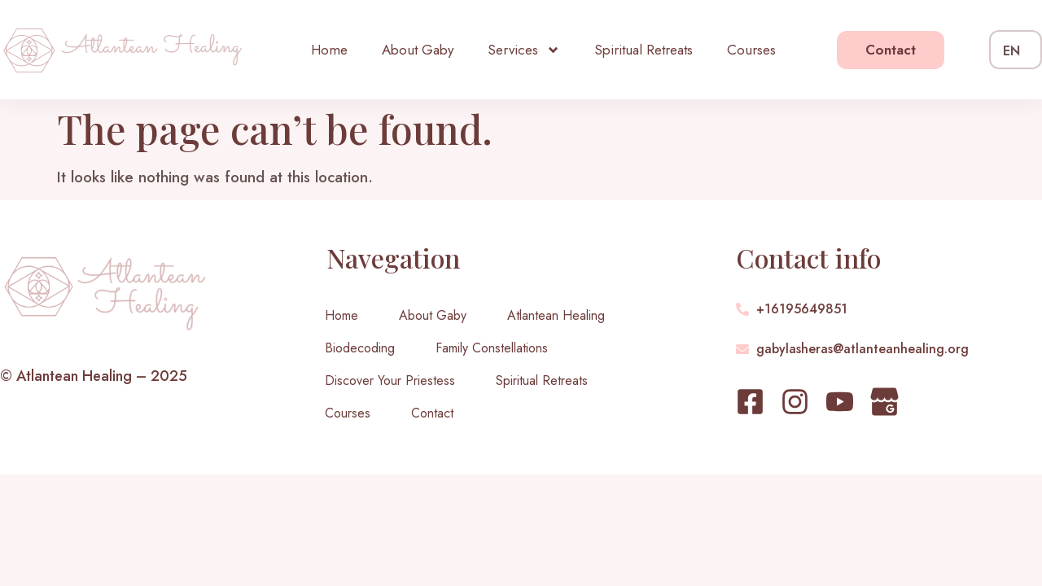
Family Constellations (492, 348)
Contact (432, 413)
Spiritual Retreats (643, 49)
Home (329, 49)
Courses (751, 49)
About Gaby (417, 49)
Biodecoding (360, 348)
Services (524, 50)
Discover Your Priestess (390, 380)
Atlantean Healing (556, 315)
